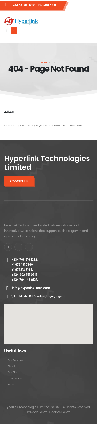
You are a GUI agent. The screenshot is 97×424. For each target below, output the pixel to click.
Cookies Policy (59, 412)
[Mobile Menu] (14, 30)
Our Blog (13, 372)
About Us (13, 366)
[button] (6, 30)
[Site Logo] (21, 21)
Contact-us (15, 378)
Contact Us (19, 181)
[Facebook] (8, 247)
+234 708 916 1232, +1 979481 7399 (33, 5)
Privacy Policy (37, 412)
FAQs (11, 384)
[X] (18, 247)
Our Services (15, 360)
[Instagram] (29, 247)
